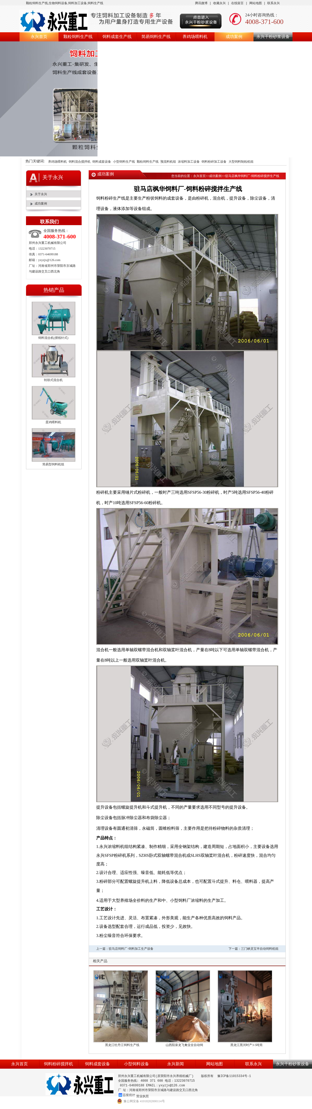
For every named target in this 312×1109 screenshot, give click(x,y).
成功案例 (234, 36)
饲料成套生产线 (117, 36)
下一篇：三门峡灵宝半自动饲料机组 (253, 948)
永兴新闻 (175, 1064)
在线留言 (237, 3)
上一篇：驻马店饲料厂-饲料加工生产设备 (124, 948)
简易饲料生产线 (156, 36)
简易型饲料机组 (53, 464)
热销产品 (53, 290)
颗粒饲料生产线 (78, 36)
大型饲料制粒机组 (241, 162)
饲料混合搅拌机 (79, 162)
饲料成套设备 (101, 162)
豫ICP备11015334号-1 (234, 1076)
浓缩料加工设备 (189, 162)
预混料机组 (168, 162)
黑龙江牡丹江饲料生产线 (122, 1045)
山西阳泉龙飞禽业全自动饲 (184, 1045)
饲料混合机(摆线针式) (53, 338)
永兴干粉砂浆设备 (273, 36)
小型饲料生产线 (124, 162)
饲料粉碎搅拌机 (58, 1064)
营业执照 (142, 1096)
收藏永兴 (219, 3)
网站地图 (255, 3)
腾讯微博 (201, 3)
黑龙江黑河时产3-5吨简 (246, 1045)
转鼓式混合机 (53, 380)
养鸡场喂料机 (195, 36)
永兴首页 (39, 36)
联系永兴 (273, 3)
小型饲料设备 (136, 1064)
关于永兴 (41, 194)
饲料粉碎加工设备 (214, 162)
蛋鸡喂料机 (53, 422)
